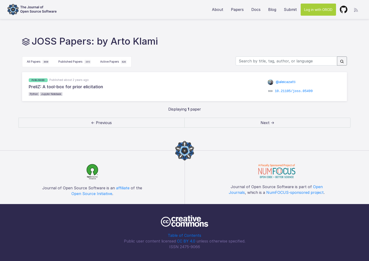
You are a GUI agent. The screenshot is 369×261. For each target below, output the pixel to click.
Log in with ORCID (318, 10)
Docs (256, 9)
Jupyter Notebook (51, 94)
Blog (272, 9)
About (217, 9)
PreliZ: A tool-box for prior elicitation (66, 86)
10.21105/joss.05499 (294, 91)
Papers (237, 9)
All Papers (38, 62)
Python (34, 94)
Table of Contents (184, 235)
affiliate (123, 188)
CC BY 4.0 (186, 241)
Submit (290, 9)
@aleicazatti (281, 82)
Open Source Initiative (91, 193)
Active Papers (113, 62)
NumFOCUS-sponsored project (295, 192)
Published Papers (74, 62)
